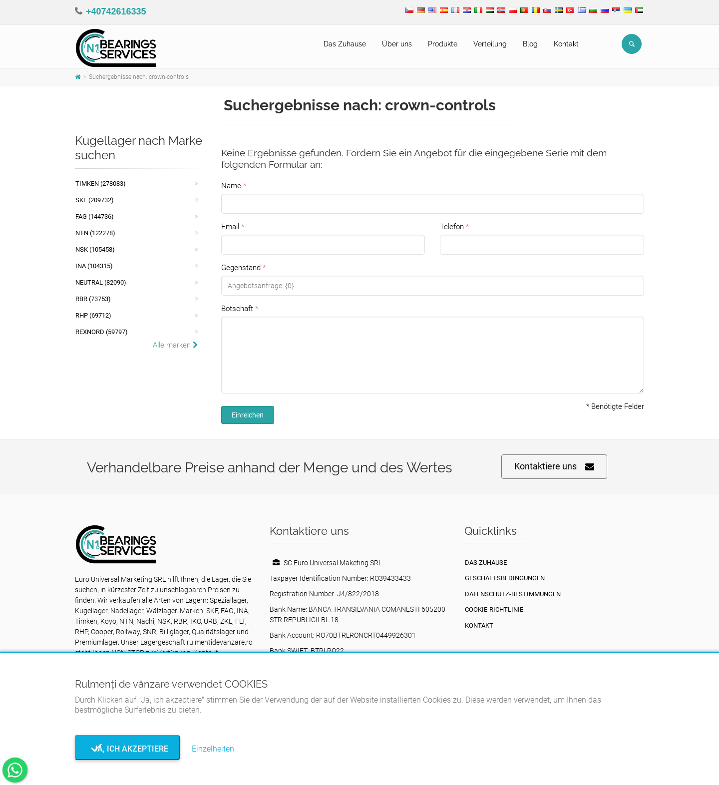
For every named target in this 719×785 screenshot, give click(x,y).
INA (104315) (94, 266)
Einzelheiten (213, 749)
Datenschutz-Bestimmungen (513, 594)
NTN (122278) (95, 233)
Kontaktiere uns (554, 466)
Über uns (397, 44)
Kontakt (566, 44)
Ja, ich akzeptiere (127, 749)
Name (231, 185)
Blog (530, 44)
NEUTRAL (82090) (100, 282)
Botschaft (237, 308)
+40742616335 (116, 11)
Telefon (452, 226)
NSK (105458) (95, 249)
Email (230, 226)
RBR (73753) (93, 299)
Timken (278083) (100, 183)
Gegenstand (241, 267)
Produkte (442, 44)
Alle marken (175, 345)
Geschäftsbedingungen (505, 578)
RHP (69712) (93, 315)
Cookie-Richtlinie (494, 609)
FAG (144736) (94, 216)
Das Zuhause (345, 44)
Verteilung (490, 44)
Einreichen (248, 415)
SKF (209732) (94, 200)
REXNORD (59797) (101, 332)
